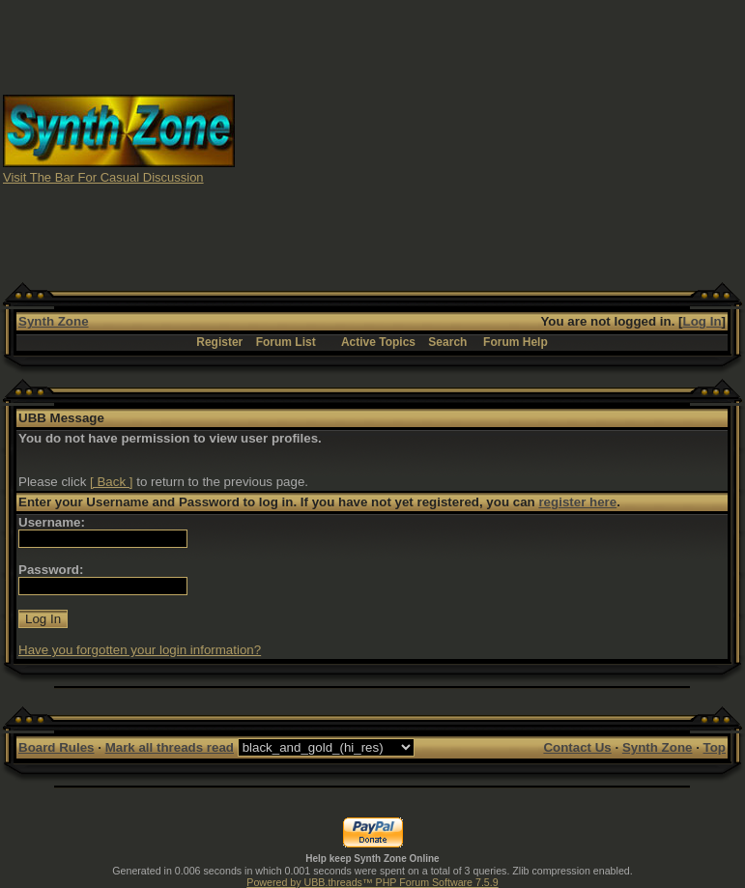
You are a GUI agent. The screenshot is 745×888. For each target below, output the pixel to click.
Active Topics (378, 342)
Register (219, 342)
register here (577, 502)
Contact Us (577, 747)
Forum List (286, 342)
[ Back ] (111, 481)
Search (447, 342)
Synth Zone (53, 321)
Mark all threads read (169, 747)
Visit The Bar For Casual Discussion (103, 177)
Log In (702, 321)
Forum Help (515, 342)
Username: (51, 522)
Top (714, 747)
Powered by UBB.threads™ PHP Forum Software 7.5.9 (372, 882)
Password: (50, 569)
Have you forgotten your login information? (139, 650)
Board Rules (56, 747)
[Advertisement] (490, 138)
